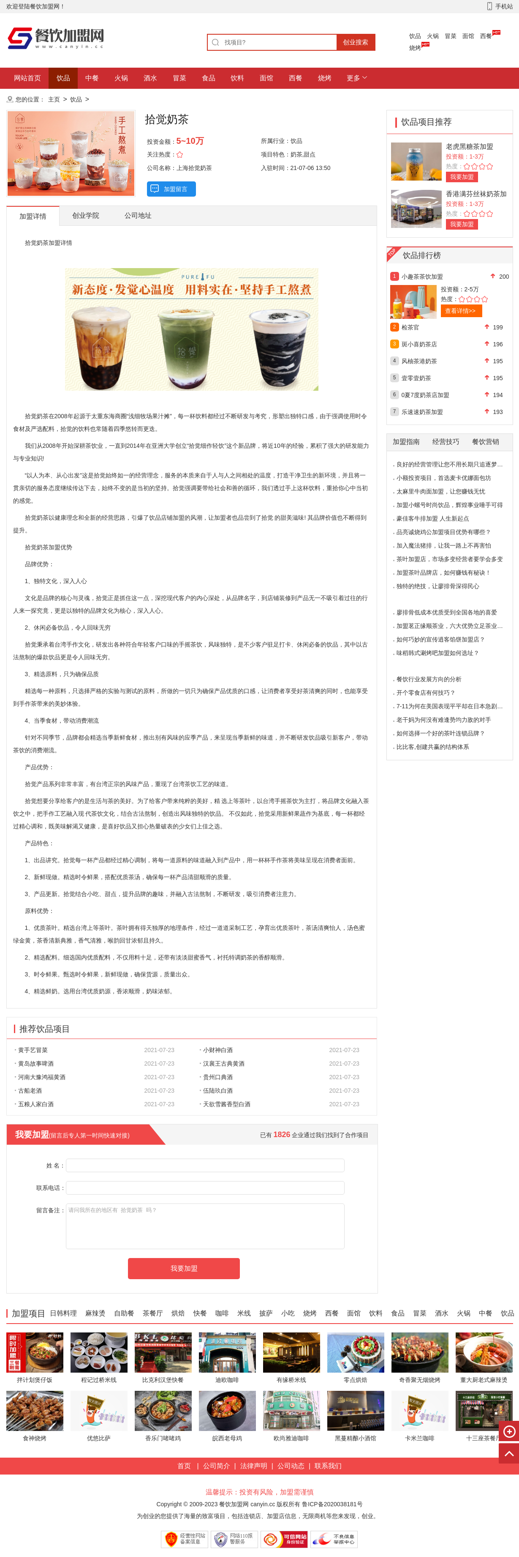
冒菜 (451, 36)
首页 (184, 1465)
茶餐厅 (153, 1313)
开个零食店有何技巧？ (426, 692)
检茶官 (410, 327)
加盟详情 (32, 216)
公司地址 (138, 215)
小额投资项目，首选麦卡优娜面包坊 (444, 477)
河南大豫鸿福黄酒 (40, 1077)
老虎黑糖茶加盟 (469, 146)
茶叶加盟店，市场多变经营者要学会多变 (450, 559)
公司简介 (216, 1465)
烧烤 (415, 47)
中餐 (92, 78)
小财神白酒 (216, 1050)
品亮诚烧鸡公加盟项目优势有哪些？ (444, 532)
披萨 (266, 1313)
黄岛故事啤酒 (34, 1063)
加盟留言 (175, 189)
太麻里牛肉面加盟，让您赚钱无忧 (441, 491)
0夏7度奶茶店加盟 (426, 395)
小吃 (288, 1313)
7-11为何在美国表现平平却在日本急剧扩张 (453, 706)
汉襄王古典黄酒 (222, 1063)
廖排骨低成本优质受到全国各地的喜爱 (447, 612)
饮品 (415, 36)
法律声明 (253, 1465)
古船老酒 (28, 1090)
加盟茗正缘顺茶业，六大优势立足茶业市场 (453, 625)
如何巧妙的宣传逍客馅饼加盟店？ (441, 639)
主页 (54, 99)
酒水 (150, 78)
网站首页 (27, 78)
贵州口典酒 (216, 1077)
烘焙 (178, 1313)
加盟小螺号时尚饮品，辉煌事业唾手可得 (450, 505)
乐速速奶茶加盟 (422, 411)
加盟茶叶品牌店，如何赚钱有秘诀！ (444, 572)
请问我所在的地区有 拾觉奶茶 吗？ (205, 1226)
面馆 (468, 36)
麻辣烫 (95, 1313)
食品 (208, 78)
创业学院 (85, 215)
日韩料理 (63, 1313)
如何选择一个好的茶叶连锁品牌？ (441, 733)
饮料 (237, 78)
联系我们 (328, 1465)
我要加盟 (462, 176)
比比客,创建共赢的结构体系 (433, 746)
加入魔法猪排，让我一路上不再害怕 (444, 545)
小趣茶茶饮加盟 (422, 276)
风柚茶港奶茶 (419, 361)
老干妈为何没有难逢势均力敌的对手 (444, 719)
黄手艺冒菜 (31, 1050)
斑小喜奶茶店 (419, 344)
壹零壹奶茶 (416, 378)
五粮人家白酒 (34, 1104)
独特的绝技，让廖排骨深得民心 (438, 586)
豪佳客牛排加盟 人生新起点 (433, 518)
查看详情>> (460, 310)
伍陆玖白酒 (216, 1090)
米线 (244, 1313)
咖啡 (222, 1313)
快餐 (200, 1313)
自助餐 (124, 1313)
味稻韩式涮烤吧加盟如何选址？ (438, 653)
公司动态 (290, 1465)
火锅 (433, 36)
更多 (353, 78)
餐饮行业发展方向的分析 (429, 679)
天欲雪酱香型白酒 (225, 1104)
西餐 (486, 36)
